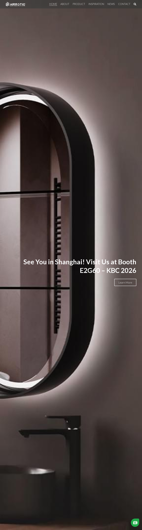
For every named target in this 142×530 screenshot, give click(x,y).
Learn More (125, 282)
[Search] (135, 4)
